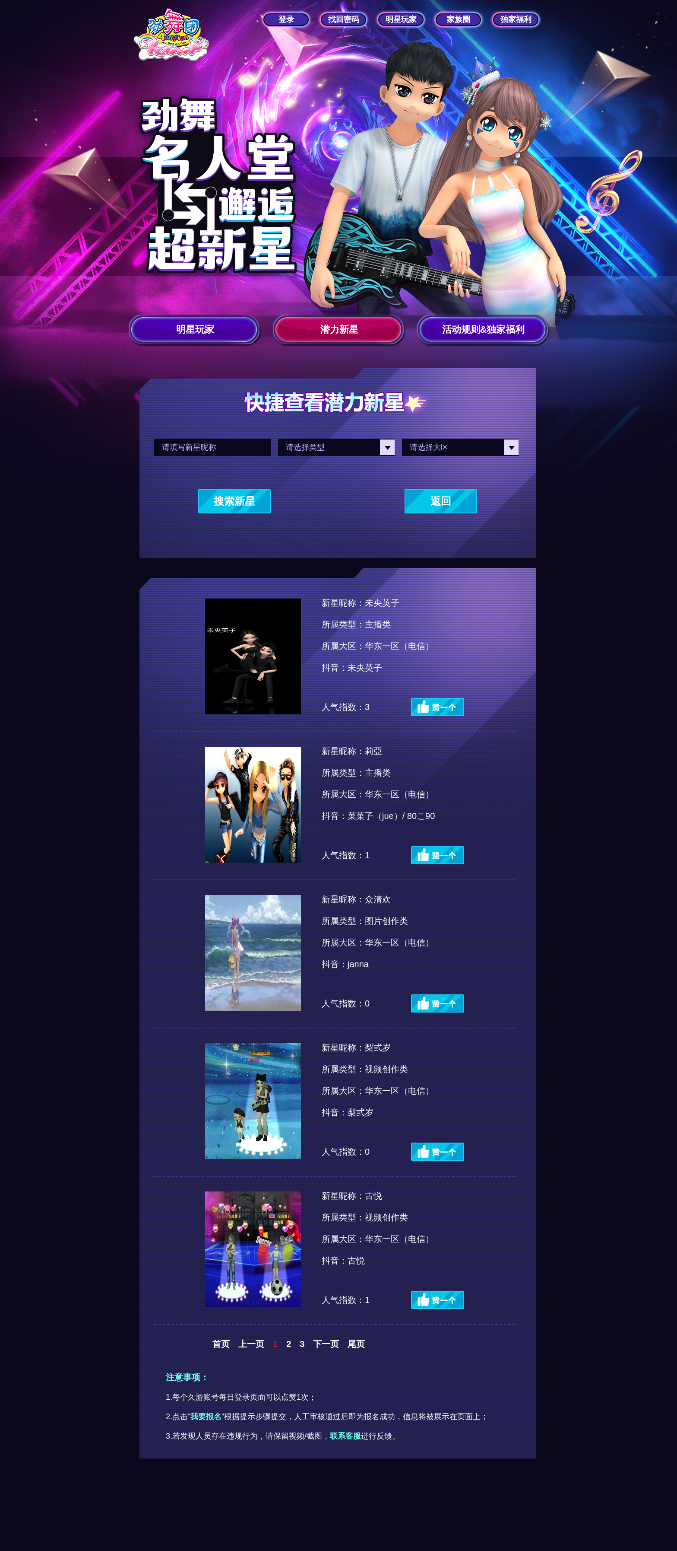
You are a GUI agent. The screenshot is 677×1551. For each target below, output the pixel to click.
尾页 (356, 1344)
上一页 (251, 1344)
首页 (221, 1344)
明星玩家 (401, 19)
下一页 (326, 1344)
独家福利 (515, 19)
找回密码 (343, 19)
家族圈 (458, 19)
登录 (286, 19)
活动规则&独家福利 (483, 329)
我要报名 (205, 1416)
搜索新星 (234, 501)
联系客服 (345, 1436)
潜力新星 (339, 329)
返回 (440, 501)
